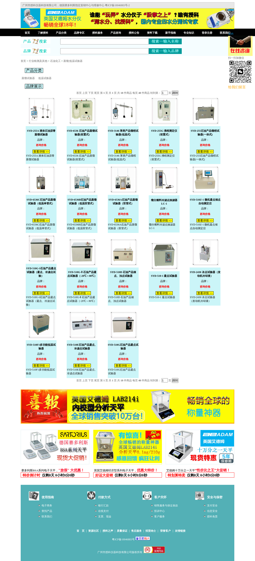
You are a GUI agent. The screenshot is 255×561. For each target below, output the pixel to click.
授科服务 (97, 32)
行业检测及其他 (38, 61)
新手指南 (170, 32)
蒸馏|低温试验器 (72, 61)
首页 (27, 32)
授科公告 (134, 32)
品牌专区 (79, 32)
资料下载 (152, 32)
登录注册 (207, 32)
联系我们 (225, 32)
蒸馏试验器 (28, 78)
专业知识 (188, 32)
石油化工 (55, 61)
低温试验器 (44, 78)
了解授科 (43, 32)
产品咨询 (115, 32)
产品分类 (61, 32)
